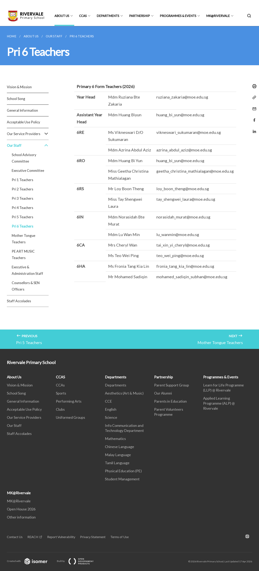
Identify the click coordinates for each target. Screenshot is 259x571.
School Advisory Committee (24, 158)
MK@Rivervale (218, 16)
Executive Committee (28, 170)
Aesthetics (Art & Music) (124, 393)
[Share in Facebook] (253, 118)
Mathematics (115, 438)
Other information (21, 517)
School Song (16, 99)
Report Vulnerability (61, 537)
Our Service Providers (28, 134)
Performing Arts (68, 401)
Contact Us (15, 537)
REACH (32, 537)
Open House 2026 (21, 509)
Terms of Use (119, 537)
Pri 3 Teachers (22, 198)
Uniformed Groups (70, 417)
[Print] (253, 86)
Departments (108, 16)
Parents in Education (170, 401)
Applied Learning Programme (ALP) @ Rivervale (219, 403)
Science (111, 417)
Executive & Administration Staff (27, 270)
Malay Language (118, 454)
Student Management (122, 479)
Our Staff (28, 145)
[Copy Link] (253, 97)
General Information (22, 110)
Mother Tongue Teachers (23, 238)
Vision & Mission (19, 87)
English (110, 409)
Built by (78, 561)
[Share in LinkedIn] (253, 129)
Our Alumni (163, 393)
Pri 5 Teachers (22, 217)
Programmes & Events (178, 16)
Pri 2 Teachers (22, 189)
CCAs (60, 385)
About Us (61, 16)
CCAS (83, 16)
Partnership (139, 16)
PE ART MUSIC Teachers (23, 254)
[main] (129, 187)
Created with (30, 561)
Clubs (60, 409)
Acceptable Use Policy (23, 122)
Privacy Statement (92, 537)
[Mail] (253, 106)
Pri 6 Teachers (22, 226)
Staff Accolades (19, 301)
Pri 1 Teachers (22, 180)
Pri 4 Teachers (22, 208)
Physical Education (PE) (123, 471)
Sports (61, 393)
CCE (108, 401)
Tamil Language (117, 463)
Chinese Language (119, 446)
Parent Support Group (171, 385)
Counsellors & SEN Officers (26, 286)
